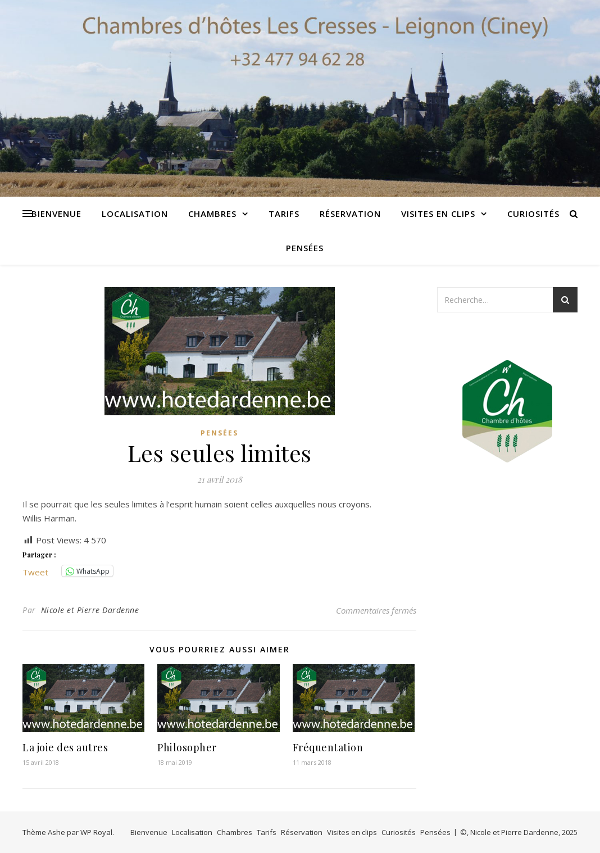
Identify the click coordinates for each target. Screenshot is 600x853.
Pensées (305, 247)
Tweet (35, 570)
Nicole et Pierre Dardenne (90, 610)
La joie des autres (65, 747)
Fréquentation (328, 747)
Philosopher (187, 747)
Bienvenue (56, 213)
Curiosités (533, 213)
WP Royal (96, 832)
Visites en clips (438, 213)
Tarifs (284, 213)
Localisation (135, 213)
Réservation (350, 213)
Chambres (212, 213)
